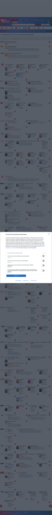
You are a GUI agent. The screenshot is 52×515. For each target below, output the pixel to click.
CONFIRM (16, 275)
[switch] (43, 256)
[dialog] (26, 257)
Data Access (26, 280)
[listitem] (26, 253)
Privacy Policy (34, 280)
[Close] (49, 234)
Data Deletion (18, 280)
